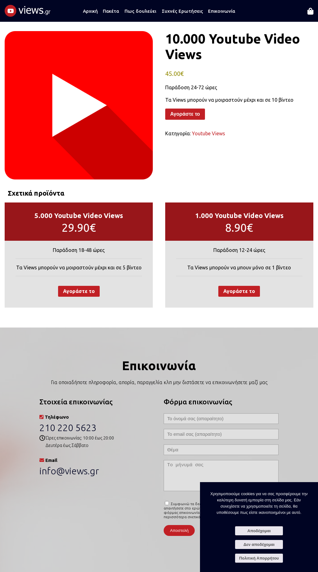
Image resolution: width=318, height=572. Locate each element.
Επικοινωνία (221, 11)
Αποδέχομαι (258, 530)
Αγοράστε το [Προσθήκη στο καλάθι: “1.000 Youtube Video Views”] (239, 291)
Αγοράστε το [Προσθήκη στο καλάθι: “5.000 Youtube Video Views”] (79, 291)
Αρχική (90, 11)
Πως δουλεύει (140, 11)
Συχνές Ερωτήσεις (182, 11)
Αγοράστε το (185, 114)
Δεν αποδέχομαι (259, 544)
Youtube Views (208, 133)
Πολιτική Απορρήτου (259, 558)
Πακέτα (111, 11)
